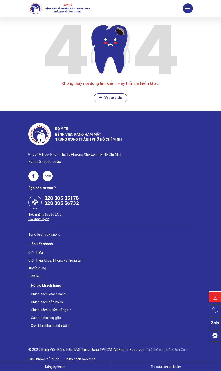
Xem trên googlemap (44, 161)
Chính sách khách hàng (48, 294)
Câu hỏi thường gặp (46, 318)
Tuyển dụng (37, 268)
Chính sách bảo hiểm (47, 302)
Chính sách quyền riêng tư (51, 310)
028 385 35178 (61, 198)
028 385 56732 (61, 203)
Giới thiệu (35, 252)
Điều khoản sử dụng (43, 359)
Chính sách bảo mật (79, 359)
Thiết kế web (156, 349)
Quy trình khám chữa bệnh (50, 325)
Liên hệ (34, 276)
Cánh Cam (180, 349)
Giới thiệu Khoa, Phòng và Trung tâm (55, 260)
